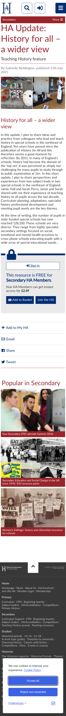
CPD (19, 602)
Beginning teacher (34, 602)
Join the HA (45, 300)
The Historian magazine (15, 656)
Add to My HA (14, 328)
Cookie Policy (32, 670)
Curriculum (8, 602)
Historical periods (12, 636)
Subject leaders (10, 605)
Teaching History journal (16, 625)
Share (8, 350)
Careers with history (35, 642)
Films (23, 645)
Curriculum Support (13, 619)
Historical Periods (41, 656)
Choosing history (12, 642)
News (19, 588)
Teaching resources (43, 625)
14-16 (28, 636)
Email (8, 339)
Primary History (11, 608)
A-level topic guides (13, 639)
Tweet (8, 362)
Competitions (50, 605)
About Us (30, 588)
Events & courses (38, 645)
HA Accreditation (31, 605)
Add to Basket (20, 300)
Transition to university (40, 639)
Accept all (33, 680)
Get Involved (45, 588)
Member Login (25, 591)
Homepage (8, 588)
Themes (58, 656)
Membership (43, 591)
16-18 (37, 636)
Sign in (33, 265)
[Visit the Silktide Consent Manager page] (53, 703)
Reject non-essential (33, 691)
